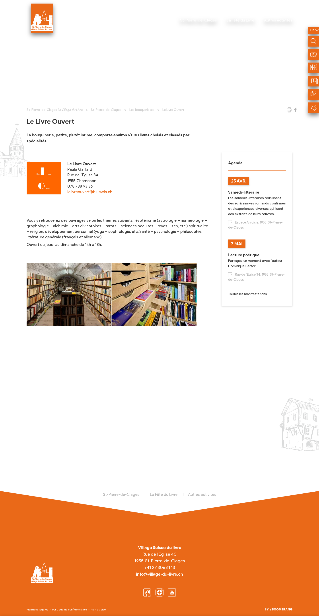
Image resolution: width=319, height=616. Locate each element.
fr (312, 30)
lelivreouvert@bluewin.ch (89, 191)
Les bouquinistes (141, 110)
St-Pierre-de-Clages (106, 110)
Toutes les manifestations (247, 294)
